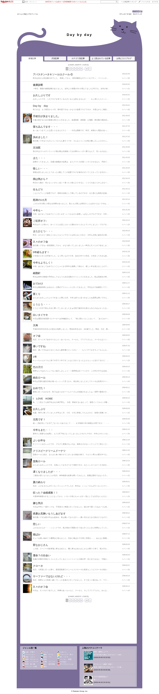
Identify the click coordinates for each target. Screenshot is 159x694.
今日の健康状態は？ (101, 677)
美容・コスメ (29, 657)
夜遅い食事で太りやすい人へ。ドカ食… (108, 667)
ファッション (29, 654)
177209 (136, 11)
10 (87, 69)
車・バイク (62, 657)
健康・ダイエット (31, 2)
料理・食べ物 (29, 664)
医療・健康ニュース (101, 652)
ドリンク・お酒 (30, 666)
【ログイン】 (137, 14)
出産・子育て (29, 652)
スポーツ (62, 652)
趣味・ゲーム (47, 654)
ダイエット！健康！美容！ (103, 664)
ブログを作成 (145, 2)
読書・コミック (48, 662)
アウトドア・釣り (65, 654)
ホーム (19, 14)
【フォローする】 (125, 14)
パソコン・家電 (64, 659)
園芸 (44, 666)
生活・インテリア (30, 662)
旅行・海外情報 (48, 664)
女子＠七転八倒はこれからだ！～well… (108, 655)
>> (129, 2)
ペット (44, 652)
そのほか (62, 662)
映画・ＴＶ (46, 657)
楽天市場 (155, 2)
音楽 (44, 659)
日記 (25, 14)
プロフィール (33, 14)
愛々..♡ (96, 680)
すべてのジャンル (65, 664)
